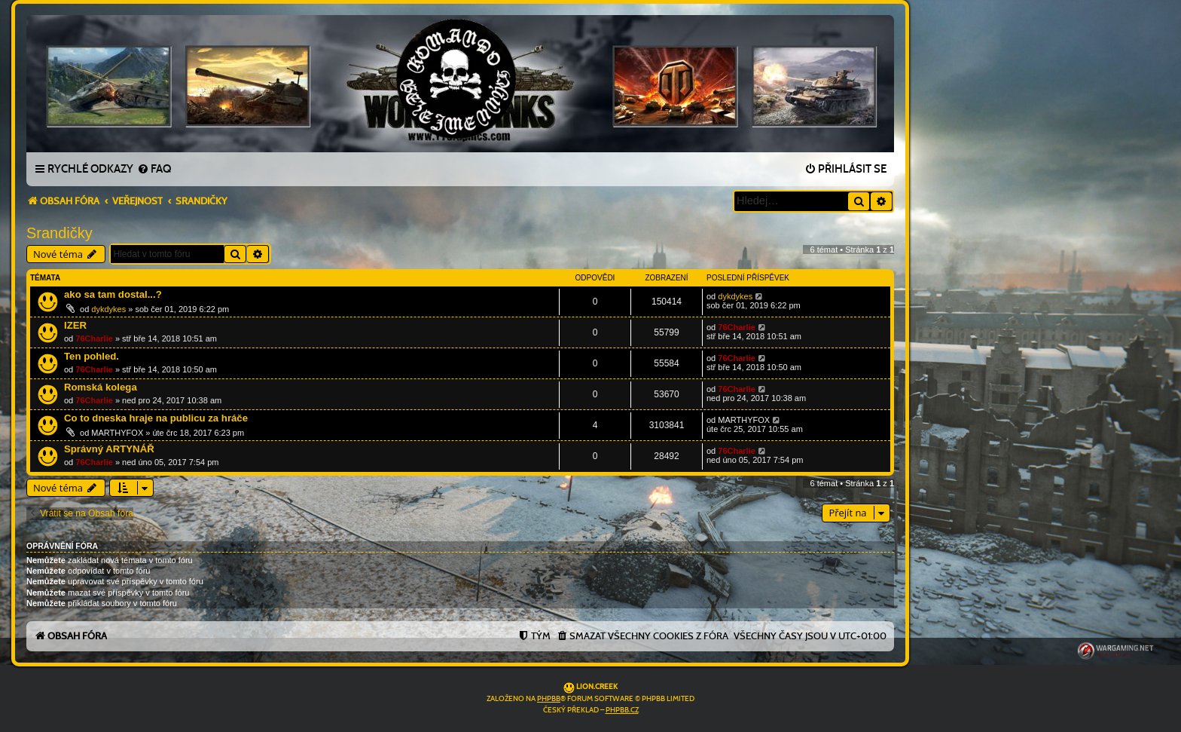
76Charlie (94, 338)
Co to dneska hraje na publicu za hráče (156, 418)
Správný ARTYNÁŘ (109, 449)
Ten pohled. (91, 356)
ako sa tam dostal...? (113, 294)
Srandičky (59, 233)
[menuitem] (154, 169)
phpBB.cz (622, 710)
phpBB (548, 699)
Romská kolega (100, 387)
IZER (75, 325)
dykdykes (108, 309)
